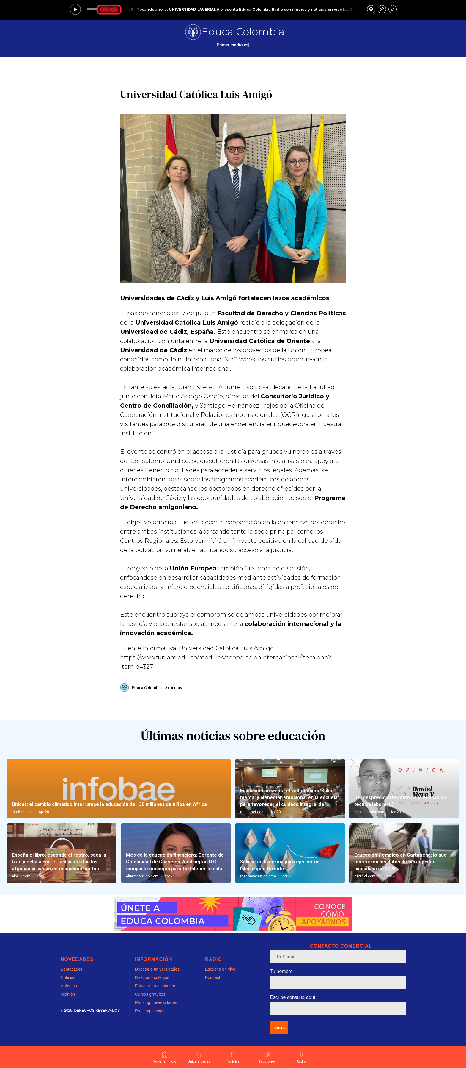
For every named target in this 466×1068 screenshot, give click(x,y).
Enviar (280, 1027)
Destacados (72, 969)
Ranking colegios (151, 1010)
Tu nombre (281, 971)
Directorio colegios (152, 977)
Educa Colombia (242, 31)
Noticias (68, 977)
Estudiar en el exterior (155, 985)
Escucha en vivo (220, 969)
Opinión (68, 994)
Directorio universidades (157, 969)
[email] (338, 956)
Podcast (212, 977)
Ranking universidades (156, 1002)
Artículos (69, 985)
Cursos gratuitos (150, 994)
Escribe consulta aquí (292, 997)
